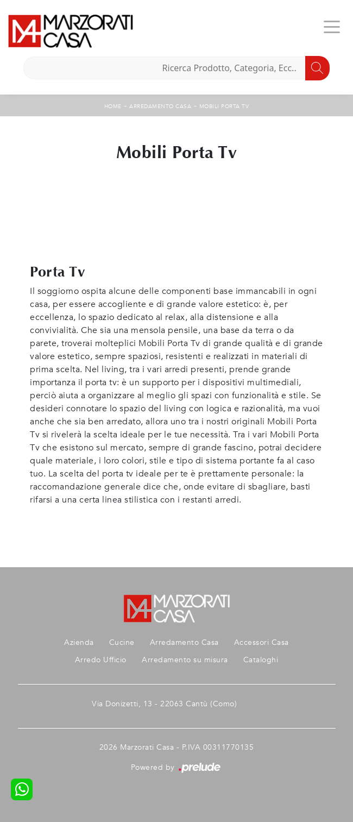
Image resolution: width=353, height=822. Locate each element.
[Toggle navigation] (331, 26)
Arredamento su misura (185, 660)
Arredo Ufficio (101, 660)
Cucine (122, 642)
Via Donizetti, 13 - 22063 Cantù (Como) (164, 704)
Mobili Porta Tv (224, 106)
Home (113, 106)
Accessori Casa (261, 642)
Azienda (79, 642)
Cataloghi (261, 660)
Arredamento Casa (160, 106)
